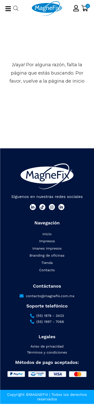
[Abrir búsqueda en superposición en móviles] (15, 8)
